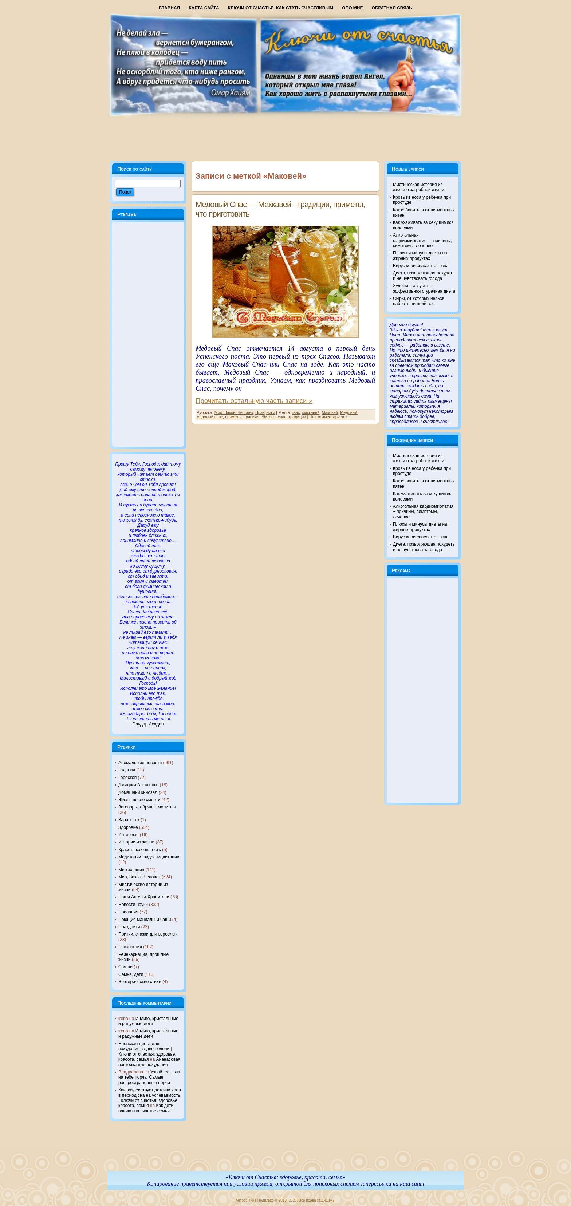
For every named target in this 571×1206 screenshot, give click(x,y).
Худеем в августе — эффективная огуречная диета (424, 288)
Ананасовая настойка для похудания (149, 1062)
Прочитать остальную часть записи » (254, 400)
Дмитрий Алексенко (138, 784)
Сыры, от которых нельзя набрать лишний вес (418, 301)
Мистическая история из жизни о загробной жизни (418, 187)
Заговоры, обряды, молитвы (147, 807)
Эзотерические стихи (139, 981)
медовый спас (210, 417)
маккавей (311, 412)
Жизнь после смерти (139, 799)
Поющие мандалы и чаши (144, 919)
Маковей (330, 412)
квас (296, 412)
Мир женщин (131, 869)
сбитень (268, 417)
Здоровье (128, 827)
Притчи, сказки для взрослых (148, 934)
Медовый (349, 412)
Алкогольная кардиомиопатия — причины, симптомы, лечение (422, 240)
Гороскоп (127, 777)
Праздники (129, 926)
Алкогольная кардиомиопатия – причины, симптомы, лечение (423, 511)
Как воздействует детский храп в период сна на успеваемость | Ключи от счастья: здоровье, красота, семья (149, 1097)
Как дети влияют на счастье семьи (145, 1108)
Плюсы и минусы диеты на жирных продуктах (420, 255)
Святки (125, 966)
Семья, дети (130, 974)
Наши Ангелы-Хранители (143, 896)
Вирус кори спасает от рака (421, 265)
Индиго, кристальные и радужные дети (148, 1021)
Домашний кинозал (137, 792)
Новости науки (133, 904)
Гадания (126, 769)
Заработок (128, 819)
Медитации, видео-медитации (148, 856)
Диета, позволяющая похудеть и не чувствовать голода (424, 275)
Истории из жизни (136, 842)
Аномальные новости (140, 762)
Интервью (128, 834)
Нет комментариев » (329, 417)
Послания (128, 911)
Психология (130, 946)
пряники (251, 417)
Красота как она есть (139, 849)
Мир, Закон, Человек (139, 876)
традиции (297, 417)
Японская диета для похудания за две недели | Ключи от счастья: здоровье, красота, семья (147, 1051)
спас (282, 417)
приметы (233, 417)
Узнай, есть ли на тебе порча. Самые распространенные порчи (149, 1077)
